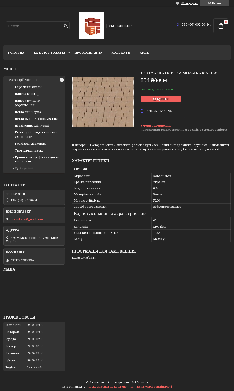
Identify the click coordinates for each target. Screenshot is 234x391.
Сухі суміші (24, 168)
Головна (16, 53)
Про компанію (88, 53)
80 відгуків (189, 3)
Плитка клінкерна (29, 94)
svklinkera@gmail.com (26, 219)
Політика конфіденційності (151, 386)
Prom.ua (142, 382)
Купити (162, 99)
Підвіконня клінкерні (32, 125)
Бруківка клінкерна (30, 143)
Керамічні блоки (28, 87)
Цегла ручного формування (36, 119)
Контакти (120, 53)
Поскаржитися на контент (107, 386)
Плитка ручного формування (27, 102)
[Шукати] (66, 26)
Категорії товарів (23, 80)
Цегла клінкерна (28, 112)
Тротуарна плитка (29, 150)
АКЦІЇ (144, 53)
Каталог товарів (49, 53)
